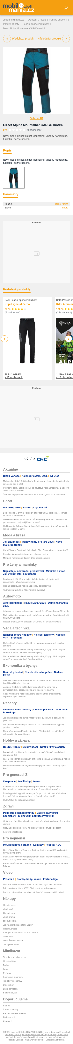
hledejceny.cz (9, 905)
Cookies (19, 1040)
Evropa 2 (7, 1021)
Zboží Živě (8, 909)
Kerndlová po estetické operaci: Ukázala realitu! (25, 554)
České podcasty (10, 1009)
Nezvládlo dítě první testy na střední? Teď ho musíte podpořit (32, 828)
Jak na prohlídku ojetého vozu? (18, 925)
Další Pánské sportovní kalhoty (21, 300)
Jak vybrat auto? (11, 944)
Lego (5, 969)
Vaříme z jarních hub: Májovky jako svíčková (24, 590)
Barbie (6, 965)
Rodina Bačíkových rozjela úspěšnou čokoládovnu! (27, 586)
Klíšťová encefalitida (12, 832)
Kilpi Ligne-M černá (17, 304)
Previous (4, 338)
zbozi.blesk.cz (9, 921)
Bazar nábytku (10, 992)
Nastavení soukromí (34, 1040)
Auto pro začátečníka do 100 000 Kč (20, 932)
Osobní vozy (9, 913)
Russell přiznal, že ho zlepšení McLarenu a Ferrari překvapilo (32, 622)
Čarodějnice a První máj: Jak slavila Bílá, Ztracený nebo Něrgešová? (35, 550)
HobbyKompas (10, 929)
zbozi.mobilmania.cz (13, 19)
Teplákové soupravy (12, 981)
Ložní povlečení (10, 989)
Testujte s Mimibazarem (14, 957)
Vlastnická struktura (55, 1040)
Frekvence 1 (9, 1017)
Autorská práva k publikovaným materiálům (25, 1034)
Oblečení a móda (37, 19)
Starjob (6, 1005)
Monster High (9, 961)
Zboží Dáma (9, 917)
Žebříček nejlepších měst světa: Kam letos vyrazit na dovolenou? (34, 494)
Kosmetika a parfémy (13, 977)
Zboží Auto (8, 936)
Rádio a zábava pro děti (14, 1013)
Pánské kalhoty (11, 24)
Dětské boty (8, 985)
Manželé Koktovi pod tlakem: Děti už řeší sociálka (26, 558)
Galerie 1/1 (36, 118)
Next (68, 339)
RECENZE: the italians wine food (18, 800)
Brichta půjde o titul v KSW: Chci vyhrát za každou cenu (29, 888)
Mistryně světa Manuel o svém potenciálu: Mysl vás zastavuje (32, 884)
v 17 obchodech (14, 377)
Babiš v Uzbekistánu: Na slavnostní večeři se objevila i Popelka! (33, 892)
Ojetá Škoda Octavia (13, 940)
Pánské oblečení (58, 19)
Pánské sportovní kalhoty (36, 24)
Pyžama (7, 973)
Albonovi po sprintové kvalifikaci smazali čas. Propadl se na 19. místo (36, 611)
